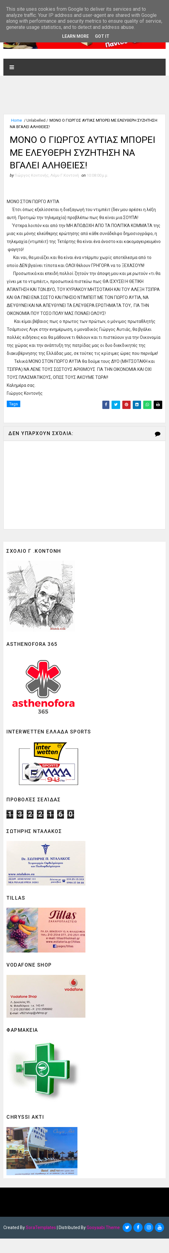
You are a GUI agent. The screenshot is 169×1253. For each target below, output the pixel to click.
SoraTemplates (41, 1242)
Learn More (75, 36)
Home (16, 120)
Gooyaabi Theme (103, 1242)
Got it (102, 36)
